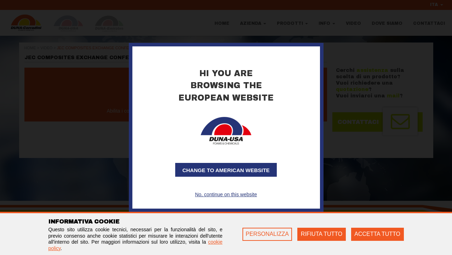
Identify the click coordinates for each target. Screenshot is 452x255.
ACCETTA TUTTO (377, 234)
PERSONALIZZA (267, 234)
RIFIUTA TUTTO (321, 234)
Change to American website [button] (226, 170)
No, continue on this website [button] (226, 194)
